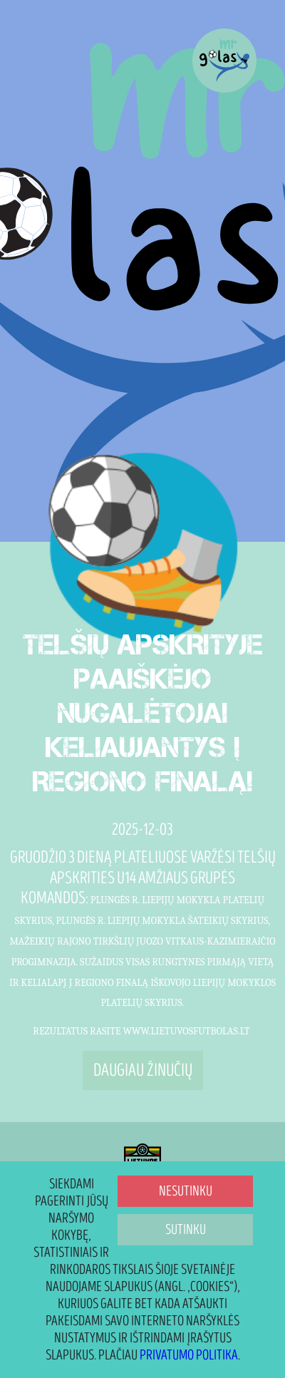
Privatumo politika (189, 1355)
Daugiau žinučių (142, 1070)
